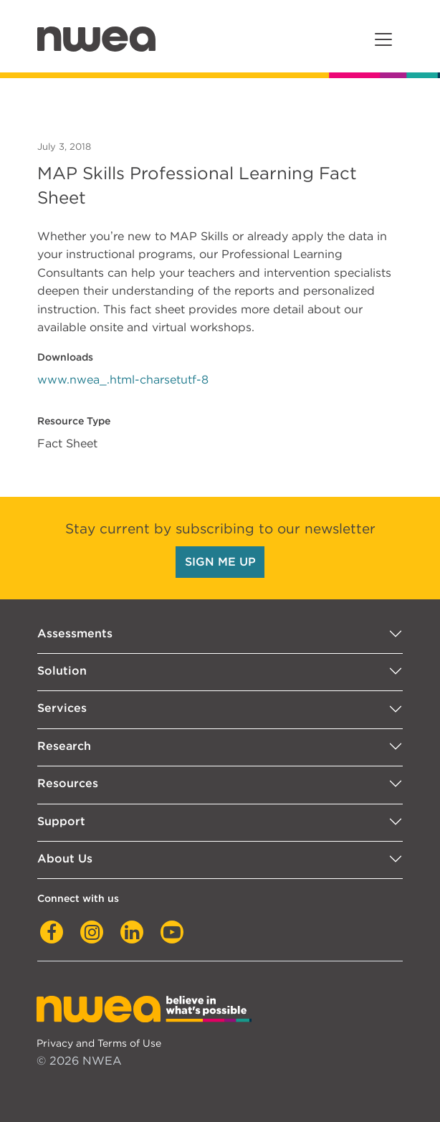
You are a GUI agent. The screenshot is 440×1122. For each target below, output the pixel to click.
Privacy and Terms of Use (99, 1043)
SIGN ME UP (220, 562)
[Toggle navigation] (383, 39)
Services (62, 708)
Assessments (75, 633)
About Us (64, 858)
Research (64, 746)
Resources (67, 783)
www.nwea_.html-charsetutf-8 (123, 379)
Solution (62, 671)
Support (61, 821)
